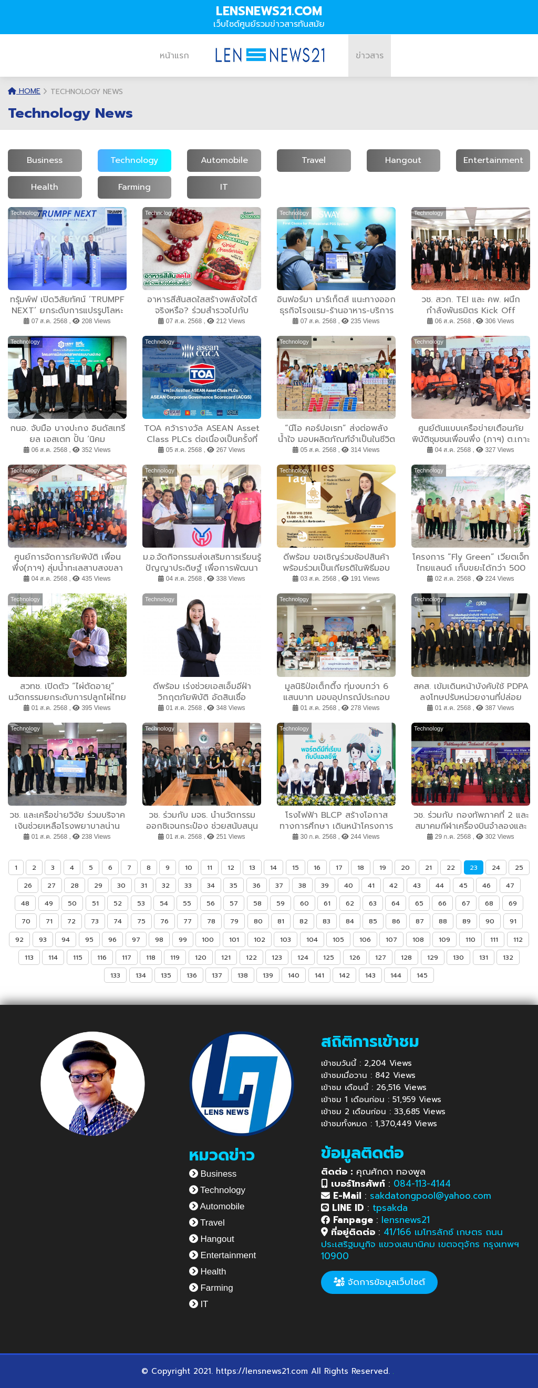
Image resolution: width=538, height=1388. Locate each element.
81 (280, 921)
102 (259, 939)
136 (192, 975)
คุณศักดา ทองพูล (373, 1171)
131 (483, 957)
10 (188, 867)
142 (344, 975)
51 (95, 903)
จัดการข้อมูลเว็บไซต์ (379, 1282)
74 (117, 921)
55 (187, 903)
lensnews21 (405, 1220)
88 (443, 921)
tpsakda (390, 1208)
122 (251, 957)
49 (49, 903)
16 (317, 867)
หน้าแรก (174, 55)
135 (166, 975)
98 (159, 939)
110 (470, 939)
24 (496, 867)
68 (489, 903)
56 (210, 903)
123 (277, 957)
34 (211, 885)
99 (183, 939)
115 (77, 957)
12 (230, 867)
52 (117, 903)
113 (29, 957)
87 (420, 921)
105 (338, 939)
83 (326, 921)
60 (304, 903)
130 (458, 957)
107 (391, 939)
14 (273, 867)
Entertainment (493, 160)
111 (494, 939)
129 (432, 957)
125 (328, 957)
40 (348, 885)
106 (365, 939)
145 (422, 975)
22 (451, 867)
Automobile (224, 160)
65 (419, 903)
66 (442, 903)
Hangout (403, 160)
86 (396, 921)
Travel (314, 160)
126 (354, 957)
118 (151, 957)
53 (141, 903)
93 (43, 939)
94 (65, 939)
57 (234, 903)
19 (382, 867)
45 (463, 885)
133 (115, 975)
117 (126, 957)
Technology (134, 160)
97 (136, 939)
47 (510, 885)
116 (102, 957)
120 (200, 957)
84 (350, 921)
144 (395, 975)
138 (242, 975)
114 (53, 957)
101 (234, 939)
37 (279, 885)
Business (45, 160)
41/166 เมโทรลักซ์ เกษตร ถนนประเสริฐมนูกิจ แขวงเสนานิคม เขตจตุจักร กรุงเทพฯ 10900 (420, 1244)
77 (187, 921)
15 (295, 867)
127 (380, 957)
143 (370, 975)
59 (280, 903)
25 (519, 867)
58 (257, 903)
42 (393, 885)
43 (417, 885)
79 (234, 921)
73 (95, 921)
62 (350, 903)
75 (141, 921)
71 (49, 921)
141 (319, 975)
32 (166, 885)
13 (252, 867)
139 (268, 975)
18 (360, 867)
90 (489, 921)
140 (293, 975)
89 (466, 921)
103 (285, 939)
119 (175, 957)
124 (302, 957)
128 (406, 957)
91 (513, 921)
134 (141, 975)
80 (258, 921)
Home (24, 91)
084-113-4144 (422, 1183)
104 (312, 939)
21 (428, 867)
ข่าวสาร (370, 55)
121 (226, 957)
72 (71, 921)
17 (339, 867)
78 (211, 921)
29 (98, 885)
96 (112, 939)
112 (518, 939)
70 (26, 921)
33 (188, 885)
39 (325, 885)
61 (327, 903)
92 (19, 939)
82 (303, 921)
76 (164, 921)
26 (28, 885)
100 (208, 939)
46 (486, 885)
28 (74, 885)
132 (508, 957)
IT (224, 187)
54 (164, 903)
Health (44, 187)
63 (373, 903)
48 (25, 903)
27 (51, 885)
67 (466, 903)
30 (121, 885)
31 (144, 885)
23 (474, 867)
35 (233, 885)
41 (371, 885)
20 (405, 867)
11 (209, 867)
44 (440, 885)
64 (395, 903)
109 (444, 939)
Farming (134, 187)
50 (72, 903)
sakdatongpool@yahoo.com (430, 1195)
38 (302, 885)
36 (257, 885)
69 (513, 903)
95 (89, 939)
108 (418, 939)
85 (373, 921)
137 (217, 975)
